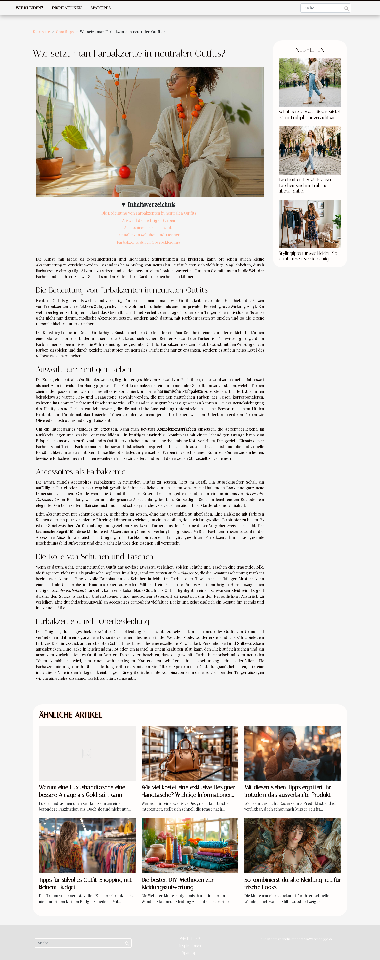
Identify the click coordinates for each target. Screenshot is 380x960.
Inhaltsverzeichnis (151, 204)
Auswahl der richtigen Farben (148, 220)
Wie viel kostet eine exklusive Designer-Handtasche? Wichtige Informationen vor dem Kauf (189, 795)
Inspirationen (67, 7)
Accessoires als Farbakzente (148, 227)
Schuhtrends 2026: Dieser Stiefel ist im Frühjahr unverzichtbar (309, 114)
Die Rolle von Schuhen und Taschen (148, 234)
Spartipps (100, 7)
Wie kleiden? (29, 7)
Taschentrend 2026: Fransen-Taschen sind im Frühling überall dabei (306, 185)
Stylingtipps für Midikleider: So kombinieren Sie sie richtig (308, 256)
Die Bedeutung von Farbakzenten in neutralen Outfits (148, 213)
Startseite (41, 31)
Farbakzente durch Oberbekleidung (149, 242)
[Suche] (325, 8)
